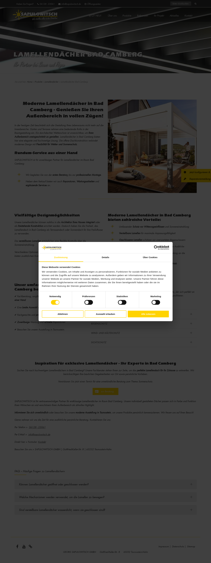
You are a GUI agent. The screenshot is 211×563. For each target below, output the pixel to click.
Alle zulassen (148, 314)
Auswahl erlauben (105, 314)
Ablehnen (63, 314)
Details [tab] (105, 257)
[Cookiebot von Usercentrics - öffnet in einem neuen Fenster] (156, 247)
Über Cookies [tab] (150, 257)
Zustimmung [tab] (61, 257)
